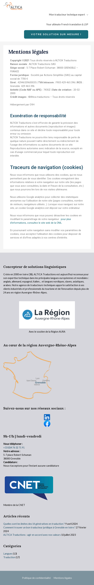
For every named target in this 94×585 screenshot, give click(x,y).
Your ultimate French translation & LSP (67, 24)
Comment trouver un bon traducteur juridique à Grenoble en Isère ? (39, 527)
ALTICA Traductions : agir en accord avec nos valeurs (32, 534)
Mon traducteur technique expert (67, 14)
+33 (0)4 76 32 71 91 (14, 447)
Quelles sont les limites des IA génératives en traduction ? (34, 523)
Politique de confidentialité (36, 578)
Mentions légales (63, 578)
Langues (7, 553)
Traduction (9, 557)
